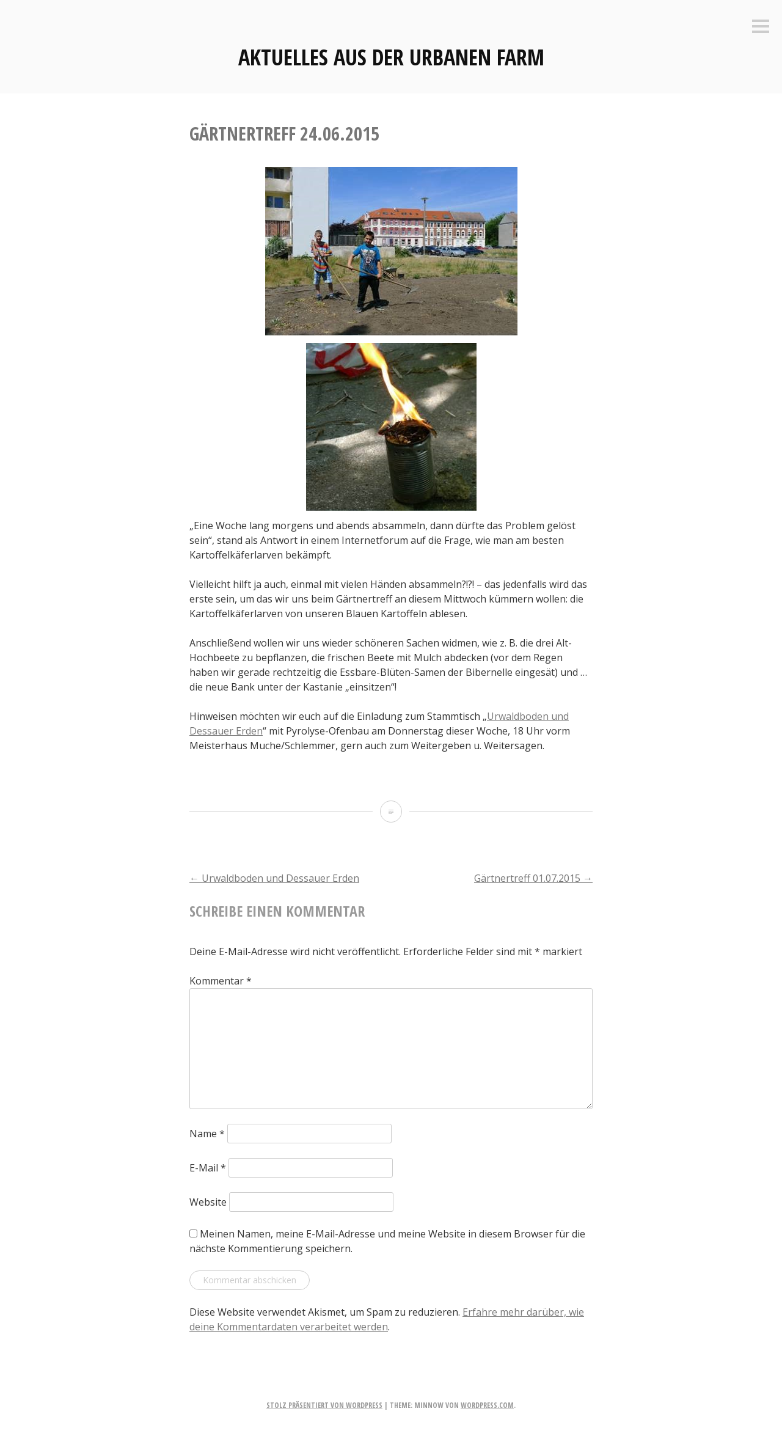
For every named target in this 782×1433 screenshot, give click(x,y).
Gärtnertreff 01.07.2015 (533, 878)
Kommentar (220, 981)
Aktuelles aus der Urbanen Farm (391, 57)
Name (207, 1133)
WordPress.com (487, 1405)
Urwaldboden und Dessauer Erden (274, 878)
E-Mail (207, 1168)
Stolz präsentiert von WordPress (324, 1405)
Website (208, 1202)
